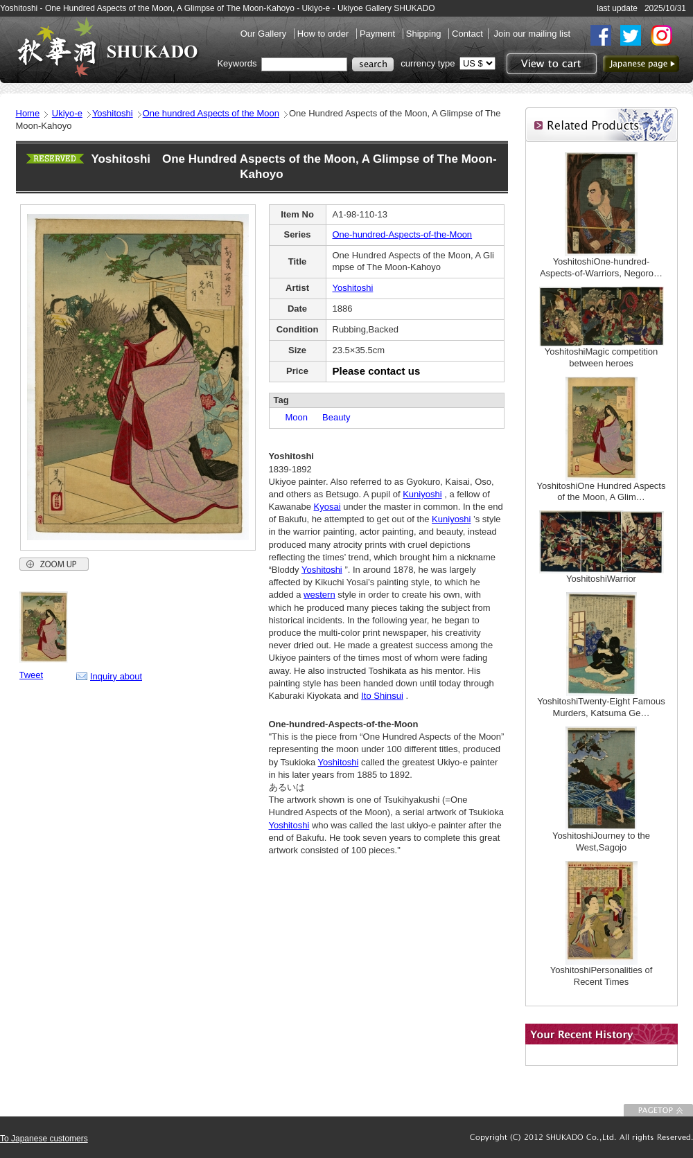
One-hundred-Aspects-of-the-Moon (403, 234)
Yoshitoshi (112, 113)
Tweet (31, 675)
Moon (292, 417)
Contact (467, 33)
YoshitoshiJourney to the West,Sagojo (601, 841)
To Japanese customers (44, 1138)
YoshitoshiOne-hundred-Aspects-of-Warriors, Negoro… (601, 267)
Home (28, 113)
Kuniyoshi (422, 494)
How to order (324, 33)
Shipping (425, 33)
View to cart (549, 63)
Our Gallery (264, 33)
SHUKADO (107, 47)
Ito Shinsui (382, 696)
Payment (379, 33)
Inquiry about (116, 676)
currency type (428, 63)
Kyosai (327, 506)
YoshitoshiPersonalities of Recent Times (601, 976)
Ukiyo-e (67, 113)
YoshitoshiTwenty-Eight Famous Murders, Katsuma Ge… (601, 707)
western (319, 594)
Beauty (331, 417)
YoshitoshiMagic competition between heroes (601, 357)
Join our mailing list (531, 33)
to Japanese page (641, 63)
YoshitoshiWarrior (601, 578)
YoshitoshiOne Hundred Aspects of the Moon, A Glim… (601, 492)
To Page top (658, 1110)
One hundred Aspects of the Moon (211, 113)
